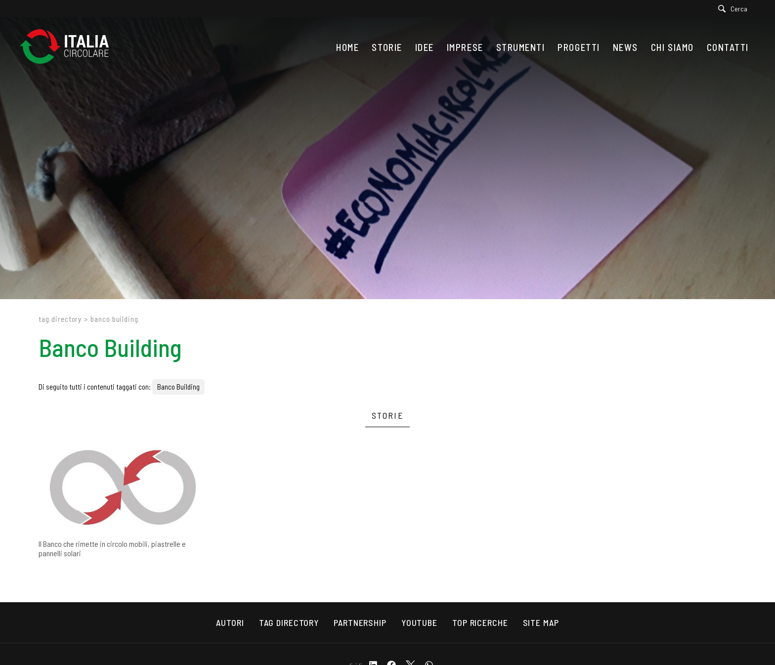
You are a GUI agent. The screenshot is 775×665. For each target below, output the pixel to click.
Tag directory (60, 318)
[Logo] (69, 47)
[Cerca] (735, 8)
